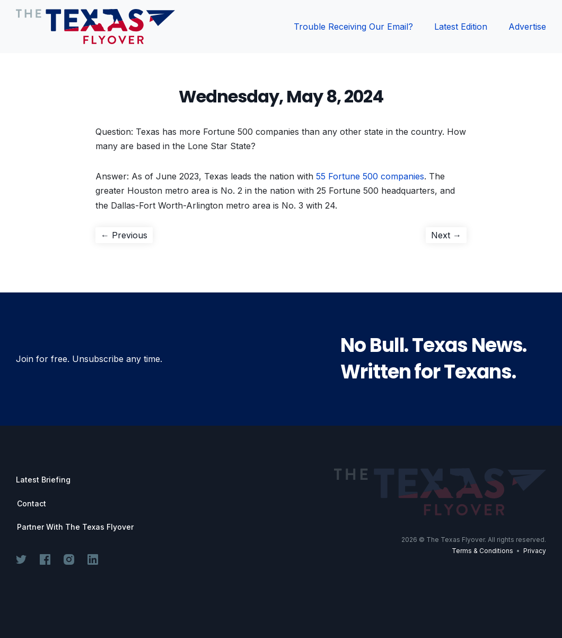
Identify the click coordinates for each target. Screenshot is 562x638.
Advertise (527, 26)
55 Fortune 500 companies (370, 176)
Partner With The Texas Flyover (75, 527)
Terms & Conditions (482, 551)
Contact (31, 503)
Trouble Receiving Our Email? (353, 26)
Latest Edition (460, 26)
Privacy (534, 551)
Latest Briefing (43, 479)
